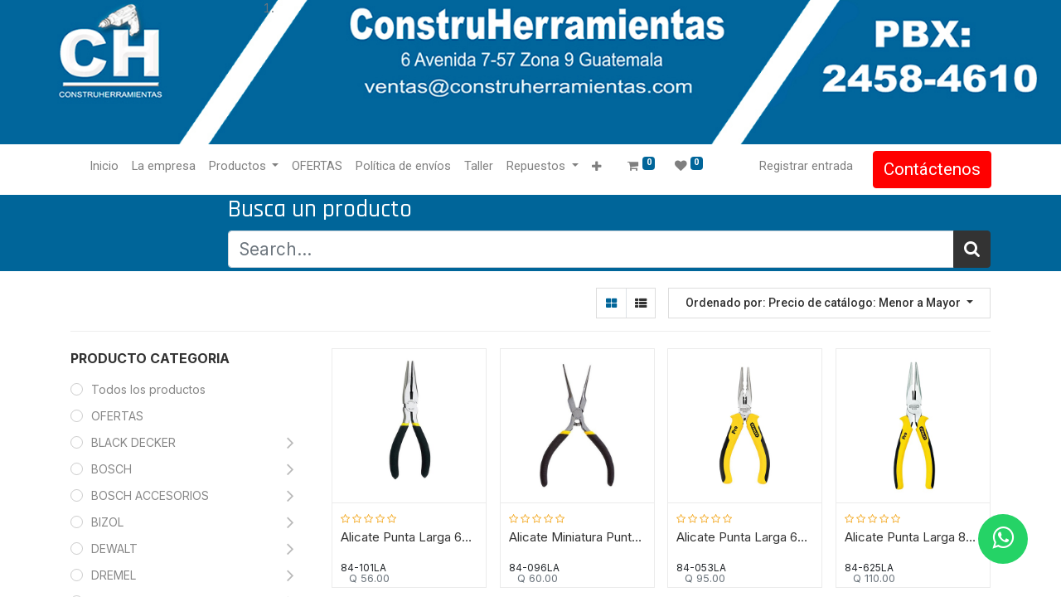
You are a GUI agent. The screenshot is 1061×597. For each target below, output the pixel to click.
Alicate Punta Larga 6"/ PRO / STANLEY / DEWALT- (745, 537)
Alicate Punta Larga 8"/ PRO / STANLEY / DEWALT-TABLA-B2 (913, 537)
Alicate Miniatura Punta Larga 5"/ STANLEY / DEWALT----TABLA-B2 (577, 537)
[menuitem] (105, 166)
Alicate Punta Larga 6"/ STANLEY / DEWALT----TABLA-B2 (410, 537)
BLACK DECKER (133, 442)
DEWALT (116, 548)
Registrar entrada (805, 165)
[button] (597, 167)
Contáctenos (931, 169)
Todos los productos (148, 389)
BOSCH (111, 469)
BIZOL (107, 522)
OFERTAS (117, 416)
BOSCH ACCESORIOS (150, 495)
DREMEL (113, 575)
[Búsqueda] (972, 249)
